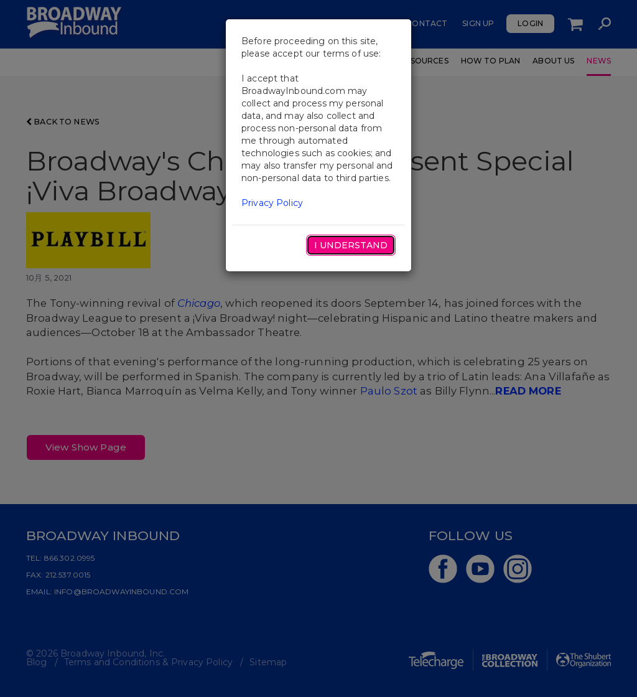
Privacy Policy (272, 202)
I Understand (351, 245)
